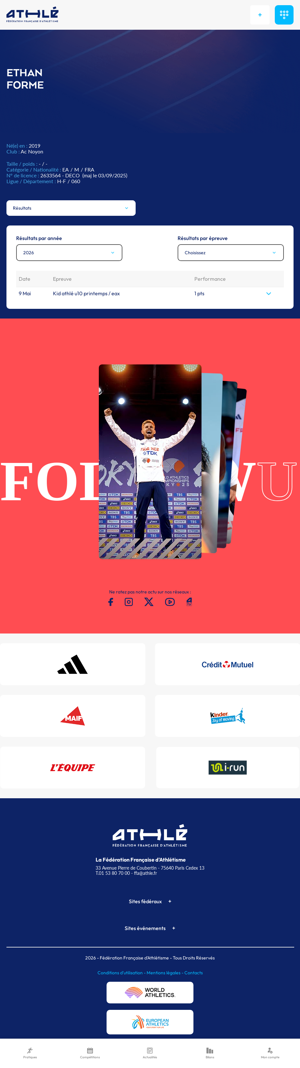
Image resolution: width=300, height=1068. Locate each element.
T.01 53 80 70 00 (113, 873)
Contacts (193, 973)
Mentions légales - (165, 973)
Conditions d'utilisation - (122, 973)
